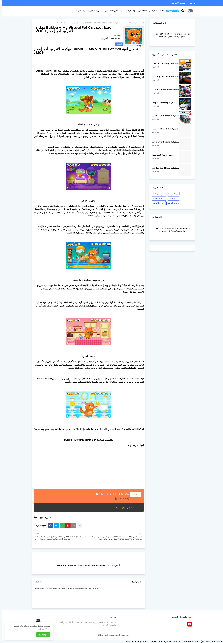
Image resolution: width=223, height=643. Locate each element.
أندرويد (139, 10)
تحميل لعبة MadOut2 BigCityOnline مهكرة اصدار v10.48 (163, 76)
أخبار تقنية (112, 10)
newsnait (170, 11)
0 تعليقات (36, 581)
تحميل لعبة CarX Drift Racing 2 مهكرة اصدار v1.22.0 (163, 63)
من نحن (190, 3)
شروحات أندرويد (92, 10)
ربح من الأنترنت (156, 203)
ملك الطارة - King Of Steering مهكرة (163, 102)
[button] (182, 11)
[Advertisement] (87, 469)
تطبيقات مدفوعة (125, 10)
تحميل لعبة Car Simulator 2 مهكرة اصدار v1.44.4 (163, 116)
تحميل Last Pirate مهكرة (160, 155)
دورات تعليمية (79, 10)
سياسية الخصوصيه (176, 3)
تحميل (133, 494)
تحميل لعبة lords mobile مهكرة (163, 129)
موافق (39, 628)
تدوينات (103, 10)
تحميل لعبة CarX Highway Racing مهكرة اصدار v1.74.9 (163, 142)
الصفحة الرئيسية (154, 10)
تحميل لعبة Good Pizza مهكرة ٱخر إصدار (163, 168)
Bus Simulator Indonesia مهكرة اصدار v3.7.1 (163, 89)
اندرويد (124, 22)
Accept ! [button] (41, 634)
